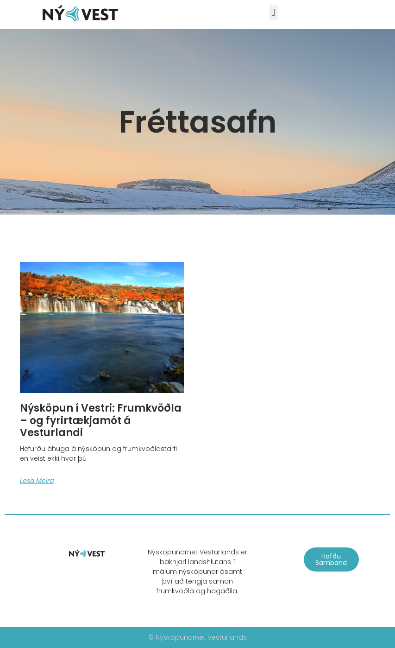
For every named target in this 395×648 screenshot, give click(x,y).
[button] (273, 12)
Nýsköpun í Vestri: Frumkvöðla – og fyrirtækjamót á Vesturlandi (101, 420)
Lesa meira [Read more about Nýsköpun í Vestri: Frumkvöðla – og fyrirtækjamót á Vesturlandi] (37, 480)
